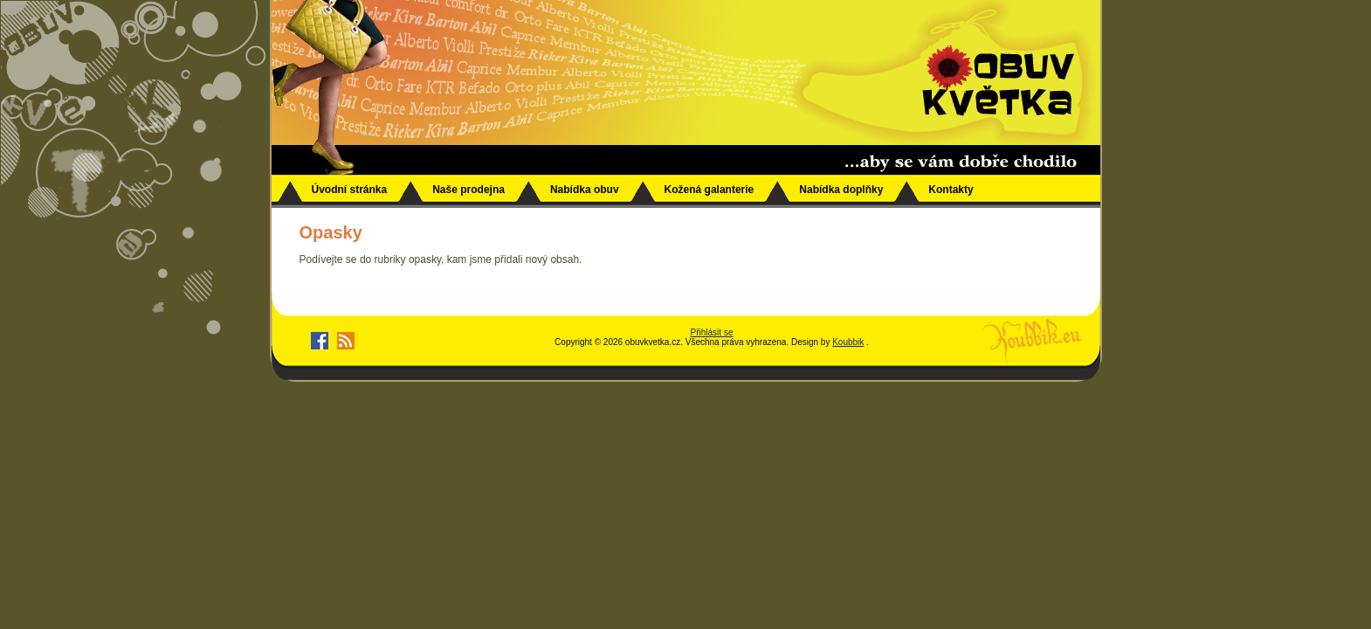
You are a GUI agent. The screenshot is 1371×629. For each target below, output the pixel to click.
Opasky (331, 232)
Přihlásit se (712, 332)
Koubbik (848, 342)
